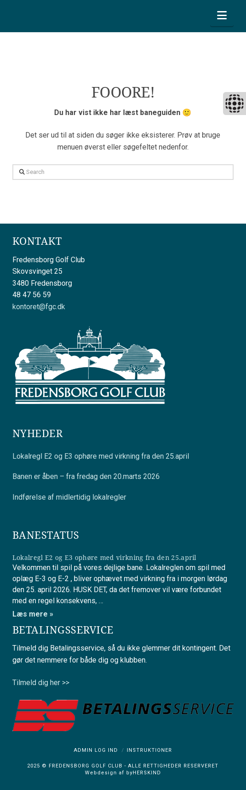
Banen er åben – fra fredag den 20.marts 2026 (86, 476)
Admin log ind (96, 750)
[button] (222, 15)
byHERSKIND (142, 773)
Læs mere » (32, 614)
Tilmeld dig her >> (40, 682)
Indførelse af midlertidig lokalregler (69, 497)
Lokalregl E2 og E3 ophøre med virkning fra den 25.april (100, 456)
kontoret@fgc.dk (38, 306)
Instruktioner (149, 750)
